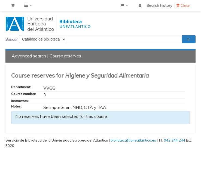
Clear (183, 5)
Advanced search (29, 56)
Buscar (11, 39)
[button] (13, 5)
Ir (189, 39)
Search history (159, 5)
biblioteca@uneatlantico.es (133, 140)
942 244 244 (174, 140)
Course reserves (65, 56)
